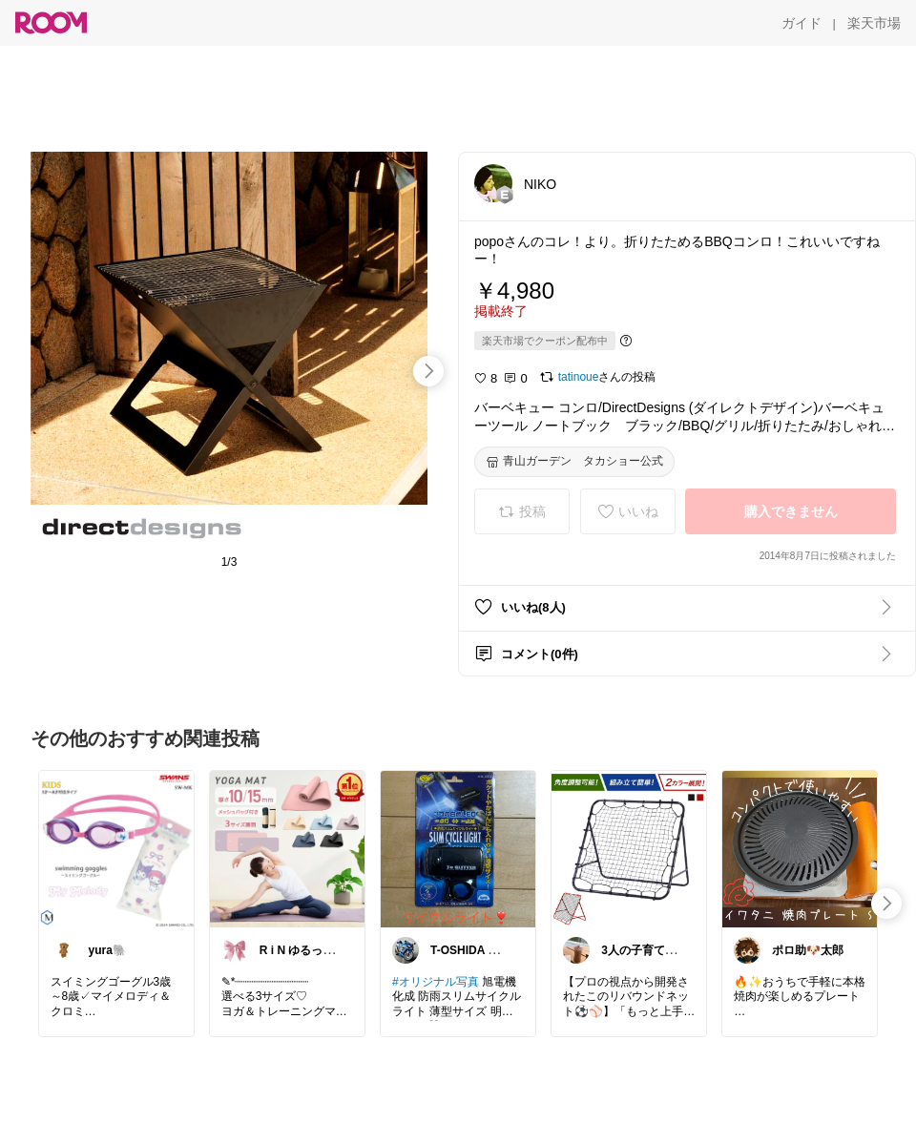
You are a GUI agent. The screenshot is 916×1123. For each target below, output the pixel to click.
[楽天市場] (874, 22)
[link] (116, 848)
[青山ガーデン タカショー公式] (574, 462)
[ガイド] (801, 22)
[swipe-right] (428, 371)
